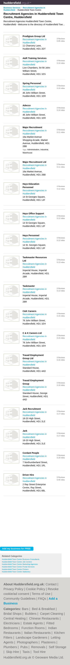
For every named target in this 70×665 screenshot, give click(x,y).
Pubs (24, 647)
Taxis (26, 652)
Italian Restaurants (38, 632)
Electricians (12, 623)
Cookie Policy (35, 589)
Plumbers (11, 647)
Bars (25, 609)
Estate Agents (33, 623)
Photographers (28, 642)
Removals (38, 647)
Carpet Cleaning (52, 613)
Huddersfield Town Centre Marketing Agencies (20, 564)
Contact (51, 584)
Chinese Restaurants (44, 618)
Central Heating (15, 618)
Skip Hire (13, 652)
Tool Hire (39, 652)
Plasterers (48, 642)
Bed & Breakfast (44, 609)
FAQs (42, 598)
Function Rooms (33, 628)
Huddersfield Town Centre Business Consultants (20, 559)
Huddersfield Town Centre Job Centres (17, 562)
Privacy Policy (13, 589)
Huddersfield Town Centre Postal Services (18, 567)
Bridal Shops (13, 613)
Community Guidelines (19, 598)
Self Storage (57, 647)
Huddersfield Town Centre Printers (15, 569)
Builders (31, 613)
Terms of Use (41, 594)
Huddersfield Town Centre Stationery (16, 572)
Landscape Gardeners (32, 637)
